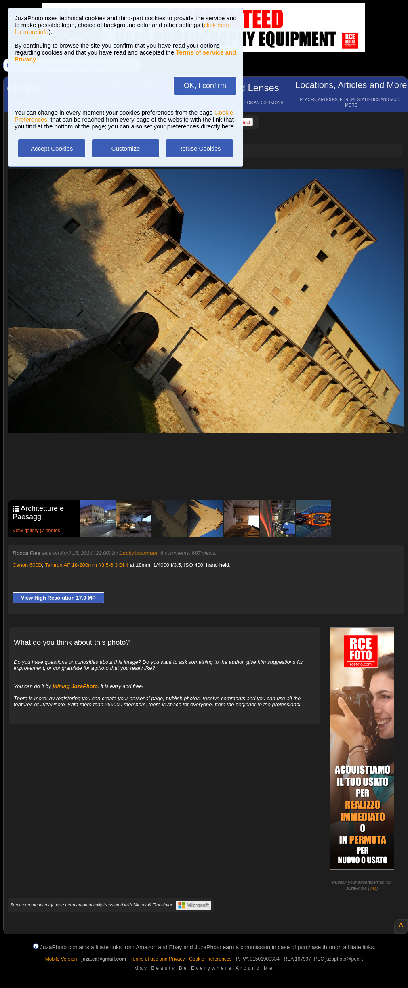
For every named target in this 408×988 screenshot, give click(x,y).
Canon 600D (27, 565)
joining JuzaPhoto (75, 686)
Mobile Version (61, 959)
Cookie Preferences (210, 959)
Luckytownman (138, 553)
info (373, 888)
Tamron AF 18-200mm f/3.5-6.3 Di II (86, 565)
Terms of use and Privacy (157, 959)
